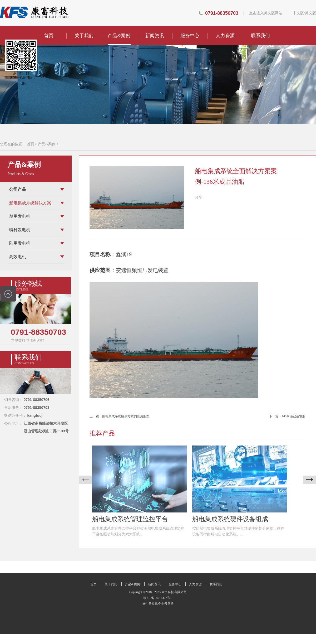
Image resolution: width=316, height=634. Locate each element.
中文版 (298, 13)
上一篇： (120, 416)
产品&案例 (47, 144)
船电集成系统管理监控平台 (130, 519)
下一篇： (287, 416)
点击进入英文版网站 (265, 13)
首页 (48, 35)
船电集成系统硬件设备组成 (230, 519)
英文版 (310, 13)
